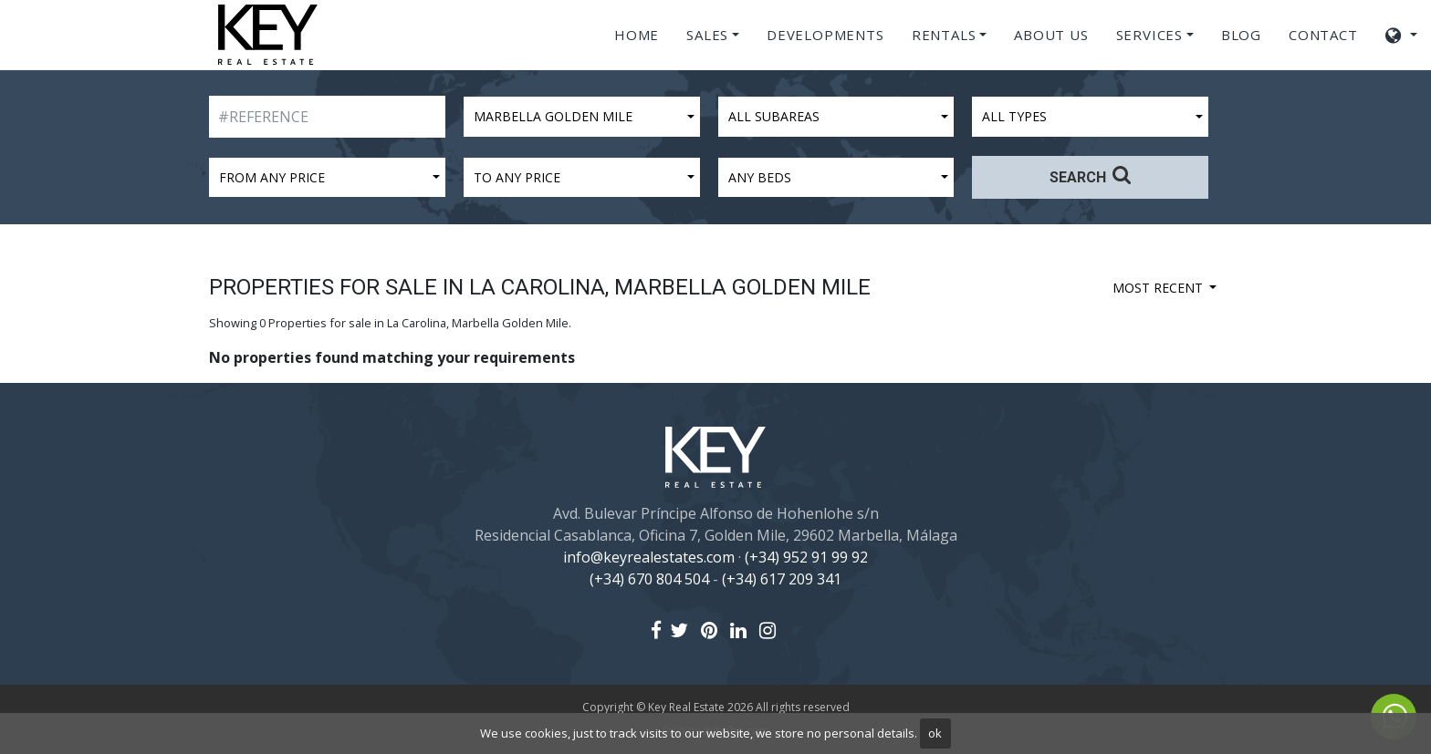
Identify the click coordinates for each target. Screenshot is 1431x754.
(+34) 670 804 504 (649, 579)
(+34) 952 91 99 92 (806, 557)
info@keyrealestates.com (649, 557)
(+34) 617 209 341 (781, 579)
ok (935, 733)
